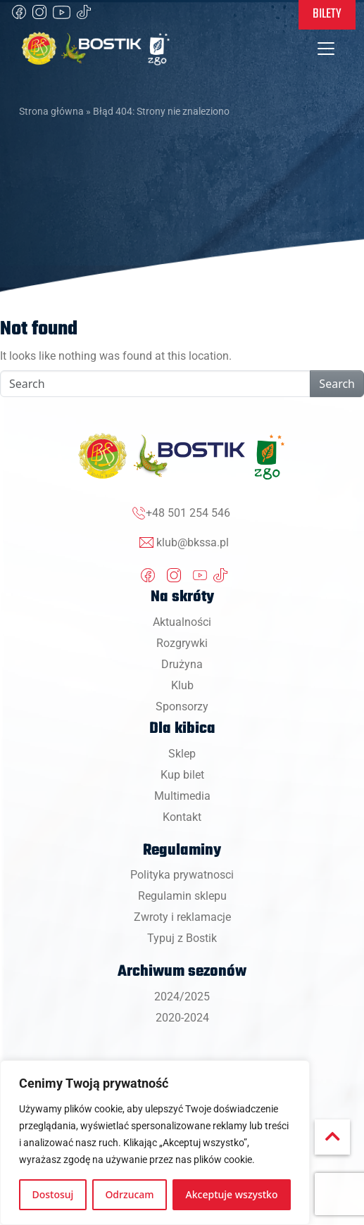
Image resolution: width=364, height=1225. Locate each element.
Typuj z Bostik (182, 938)
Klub (182, 685)
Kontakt (182, 817)
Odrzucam (129, 1194)
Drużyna (182, 664)
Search (337, 383)
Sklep (182, 753)
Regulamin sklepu (182, 896)
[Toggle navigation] (326, 48)
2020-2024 (182, 1017)
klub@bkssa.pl (192, 542)
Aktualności (182, 622)
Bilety (327, 14)
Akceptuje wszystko (232, 1194)
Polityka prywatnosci (182, 874)
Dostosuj (53, 1194)
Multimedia (182, 796)
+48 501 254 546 (188, 513)
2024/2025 (182, 996)
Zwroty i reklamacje (182, 917)
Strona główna (51, 111)
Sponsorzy (182, 706)
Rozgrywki (182, 643)
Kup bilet (182, 774)
